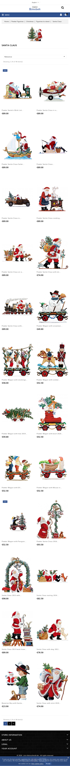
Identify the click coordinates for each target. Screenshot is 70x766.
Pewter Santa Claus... (45, 164)
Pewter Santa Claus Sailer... (13, 164)
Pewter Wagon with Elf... (12, 488)
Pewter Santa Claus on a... (12, 272)
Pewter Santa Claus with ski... (49, 272)
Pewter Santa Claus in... (11, 218)
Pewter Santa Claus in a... (47, 110)
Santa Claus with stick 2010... (49, 703)
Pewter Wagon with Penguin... (14, 542)
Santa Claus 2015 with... (11, 596)
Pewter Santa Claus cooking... (49, 218)
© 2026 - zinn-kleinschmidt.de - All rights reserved (35, 756)
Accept (48, 764)
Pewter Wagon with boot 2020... (50, 434)
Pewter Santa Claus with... (12, 326)
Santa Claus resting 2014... (48, 596)
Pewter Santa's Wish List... (12, 110)
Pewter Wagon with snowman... (49, 326)
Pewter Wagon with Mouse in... (49, 488)
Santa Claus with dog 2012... (48, 650)
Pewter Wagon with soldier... (48, 380)
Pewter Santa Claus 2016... (47, 542)
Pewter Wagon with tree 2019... (14, 434)
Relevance (35, 56)
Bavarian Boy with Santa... (12, 703)
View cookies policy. (37, 764)
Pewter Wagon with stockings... (15, 380)
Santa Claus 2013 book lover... (14, 650)
